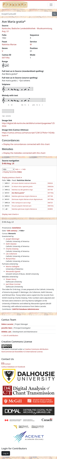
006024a (51, 187)
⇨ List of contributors (9, 335)
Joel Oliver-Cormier (13, 284)
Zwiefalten (16, 228)
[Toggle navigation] (51, 4)
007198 (50, 196)
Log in (5, 453)
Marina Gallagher (12, 266)
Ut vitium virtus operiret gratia (22, 187)
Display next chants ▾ (10, 214)
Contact (5, 364)
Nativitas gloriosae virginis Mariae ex (24, 196)
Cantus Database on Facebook (13, 367)
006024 (50, 183)
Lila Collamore (11, 254)
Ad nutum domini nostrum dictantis (24, 183)
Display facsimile (12, 172)
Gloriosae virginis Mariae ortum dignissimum (27, 199)
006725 (50, 203)
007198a (51, 199)
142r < (17, 169)
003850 (50, 209)
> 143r (23, 169)
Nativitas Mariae (9, 44)
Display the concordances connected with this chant (26, 144)
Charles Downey (12, 249)
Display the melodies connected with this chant (24, 153)
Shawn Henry (11, 279)
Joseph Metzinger (13, 239)
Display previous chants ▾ (12, 177)
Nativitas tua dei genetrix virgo (22, 190)
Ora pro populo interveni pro (21, 206)
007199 (50, 190)
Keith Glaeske (11, 244)
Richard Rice (10, 259)
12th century (12, 231)
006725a (51, 206)
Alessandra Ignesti (13, 271)
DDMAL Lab (6, 332)
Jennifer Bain (7, 328)
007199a (6, 57)
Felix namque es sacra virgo (21, 203)
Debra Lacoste (7, 324)
